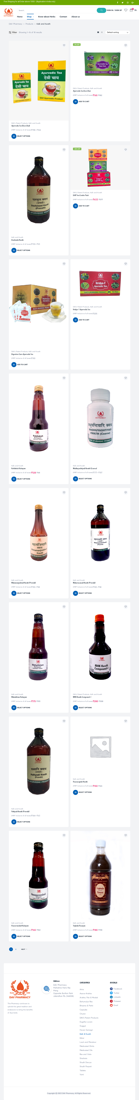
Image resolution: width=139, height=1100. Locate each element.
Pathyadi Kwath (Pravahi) (20, 811)
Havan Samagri (86, 1030)
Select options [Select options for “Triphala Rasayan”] (85, 936)
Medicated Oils (86, 1050)
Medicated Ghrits (87, 1046)
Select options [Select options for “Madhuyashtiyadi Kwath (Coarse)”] (85, 479)
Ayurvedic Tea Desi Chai (82, 91)
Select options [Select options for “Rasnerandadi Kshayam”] (23, 936)
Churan (83, 1014)
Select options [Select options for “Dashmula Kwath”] (23, 250)
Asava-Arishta (86, 993)
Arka (82, 989)
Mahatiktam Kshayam (19, 697)
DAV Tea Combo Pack (81, 195)
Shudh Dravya (85, 1062)
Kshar (82, 1038)
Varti (82, 1074)
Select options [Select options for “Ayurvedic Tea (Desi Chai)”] (23, 136)
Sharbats (83, 1058)
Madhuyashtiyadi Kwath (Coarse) (85, 468)
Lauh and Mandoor (88, 1042)
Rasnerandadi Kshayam (20, 926)
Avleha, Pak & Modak (89, 997)
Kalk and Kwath (34, 123)
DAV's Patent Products (19, 123)
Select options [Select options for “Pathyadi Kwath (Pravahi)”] (23, 822)
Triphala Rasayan (79, 926)
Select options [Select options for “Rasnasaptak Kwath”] (85, 792)
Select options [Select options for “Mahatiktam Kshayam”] (23, 708)
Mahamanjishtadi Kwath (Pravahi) (23, 583)
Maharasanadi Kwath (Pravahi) (84, 583)
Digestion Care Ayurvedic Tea (22, 354)
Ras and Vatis (85, 1054)
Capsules (83, 1010)
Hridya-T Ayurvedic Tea (81, 309)
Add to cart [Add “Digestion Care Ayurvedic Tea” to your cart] (22, 365)
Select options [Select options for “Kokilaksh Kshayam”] (23, 479)
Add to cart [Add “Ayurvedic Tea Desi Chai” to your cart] (84, 102)
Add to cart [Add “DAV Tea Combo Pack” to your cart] (84, 206)
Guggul (83, 1026)
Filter (13, 32)
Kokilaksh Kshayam (18, 468)
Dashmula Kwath (17, 240)
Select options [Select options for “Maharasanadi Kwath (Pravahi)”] (85, 593)
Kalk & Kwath (85, 1034)
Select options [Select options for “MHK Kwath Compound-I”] (85, 708)
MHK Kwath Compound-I (82, 697)
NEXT (24, 949)
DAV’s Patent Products (89, 1018)
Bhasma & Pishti (86, 1006)
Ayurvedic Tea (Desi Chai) (20, 126)
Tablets (83, 1070)
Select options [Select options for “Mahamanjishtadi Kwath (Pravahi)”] (23, 593)
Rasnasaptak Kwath (80, 782)
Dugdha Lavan (86, 1022)
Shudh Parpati (86, 1066)
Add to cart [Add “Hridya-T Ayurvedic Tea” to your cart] (84, 320)
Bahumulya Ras (86, 1001)
